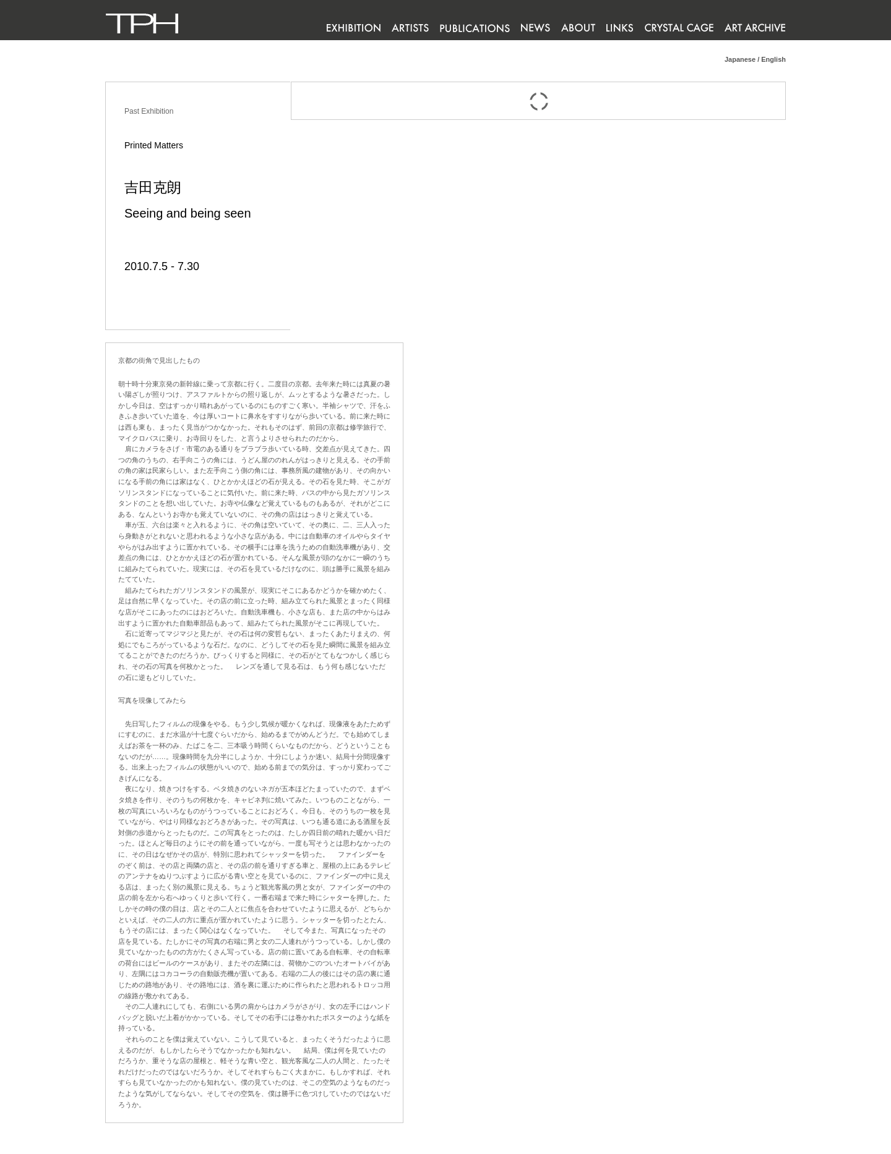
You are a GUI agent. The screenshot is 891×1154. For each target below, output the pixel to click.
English (773, 59)
